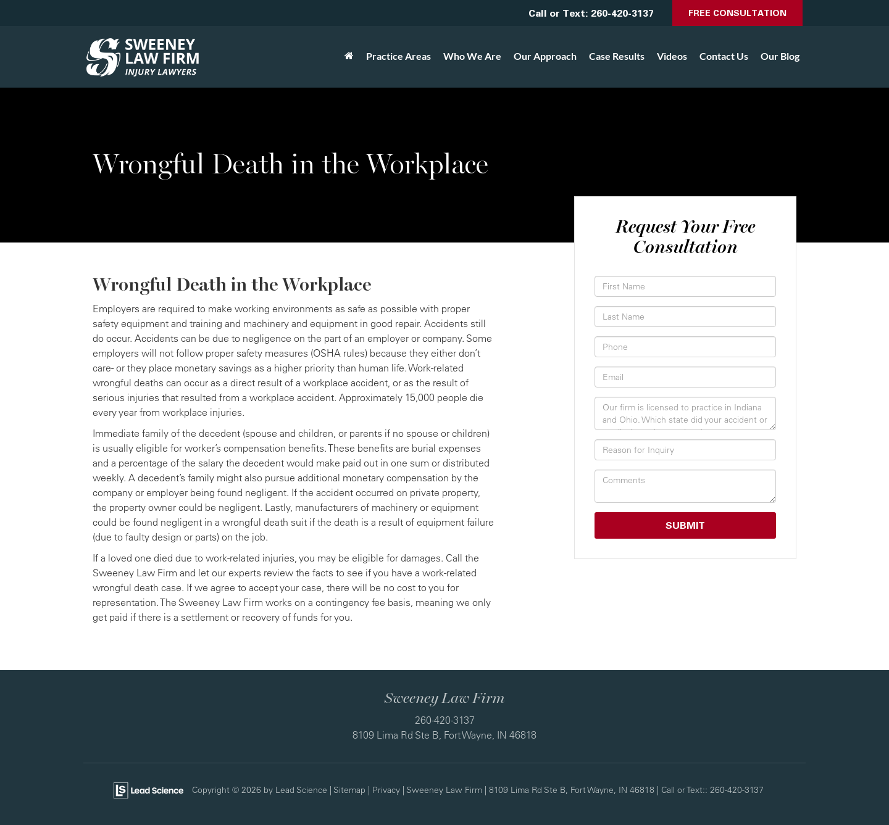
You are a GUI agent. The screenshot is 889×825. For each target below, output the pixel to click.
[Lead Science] (148, 789)
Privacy (386, 789)
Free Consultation (737, 12)
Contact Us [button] (723, 56)
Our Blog (780, 56)
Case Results (617, 56)
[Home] (349, 56)
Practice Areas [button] (398, 56)
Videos (672, 56)
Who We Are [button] (472, 56)
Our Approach (545, 56)
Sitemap (349, 789)
